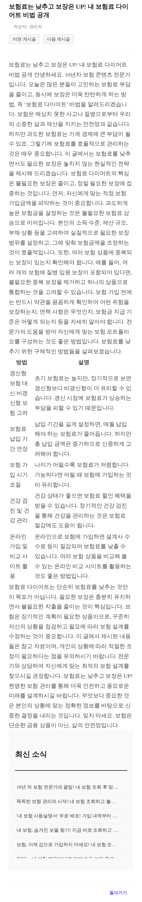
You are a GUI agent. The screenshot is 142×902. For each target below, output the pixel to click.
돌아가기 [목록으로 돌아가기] (118, 894)
